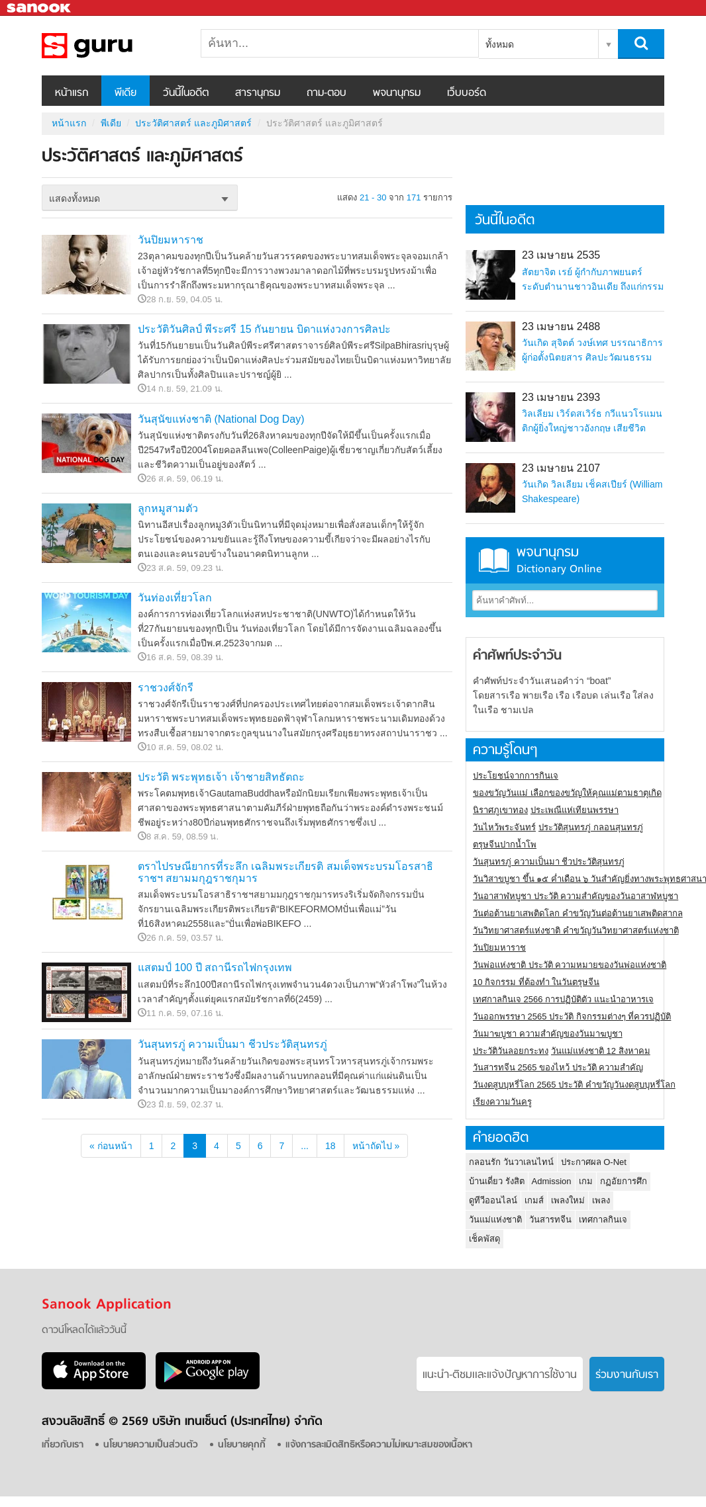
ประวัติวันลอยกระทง (510, 1051)
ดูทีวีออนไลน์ (493, 1200)
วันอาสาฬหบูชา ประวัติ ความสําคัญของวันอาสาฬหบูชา (575, 896)
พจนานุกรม (397, 93)
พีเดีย (125, 93)
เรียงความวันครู (502, 1102)
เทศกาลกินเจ (603, 1220)
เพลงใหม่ (568, 1200)
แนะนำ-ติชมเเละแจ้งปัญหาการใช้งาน (500, 1375)
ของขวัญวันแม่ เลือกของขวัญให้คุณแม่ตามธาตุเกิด (567, 793)
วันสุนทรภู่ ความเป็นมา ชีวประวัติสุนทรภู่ (232, 1044)
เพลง (601, 1200)
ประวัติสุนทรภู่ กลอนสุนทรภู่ (590, 827)
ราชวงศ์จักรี (165, 687)
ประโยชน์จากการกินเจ (515, 776)
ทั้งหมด (499, 44)
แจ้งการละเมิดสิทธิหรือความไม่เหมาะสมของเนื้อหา (378, 1445)
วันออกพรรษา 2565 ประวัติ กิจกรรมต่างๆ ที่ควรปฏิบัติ (572, 1016)
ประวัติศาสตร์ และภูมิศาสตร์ (111, 46)
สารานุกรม (257, 93)
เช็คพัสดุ (484, 1239)
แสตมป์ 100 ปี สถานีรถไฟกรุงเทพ (215, 967)
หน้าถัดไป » (376, 1146)
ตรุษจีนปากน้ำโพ (504, 844)
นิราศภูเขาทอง (500, 810)
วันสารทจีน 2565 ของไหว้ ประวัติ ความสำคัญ (558, 1067)
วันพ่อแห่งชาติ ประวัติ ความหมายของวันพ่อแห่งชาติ (569, 965)
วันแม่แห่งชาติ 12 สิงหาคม (600, 1051)
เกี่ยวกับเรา (62, 1445)
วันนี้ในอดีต (186, 93)
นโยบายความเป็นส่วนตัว (150, 1445)
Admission (552, 1181)
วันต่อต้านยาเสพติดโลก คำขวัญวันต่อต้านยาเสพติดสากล (578, 913)
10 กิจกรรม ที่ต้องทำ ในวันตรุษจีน (536, 982)
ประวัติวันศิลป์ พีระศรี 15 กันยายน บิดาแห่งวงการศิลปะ (264, 329)
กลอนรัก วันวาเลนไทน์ (511, 1162)
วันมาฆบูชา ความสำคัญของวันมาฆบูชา (548, 1034)
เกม (586, 1181)
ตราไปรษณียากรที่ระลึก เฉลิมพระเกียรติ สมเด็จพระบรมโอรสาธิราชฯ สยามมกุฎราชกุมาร (285, 872)
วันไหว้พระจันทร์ (504, 827)
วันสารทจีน (550, 1220)
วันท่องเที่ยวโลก (175, 597)
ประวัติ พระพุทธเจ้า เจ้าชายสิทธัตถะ (221, 777)
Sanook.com (40, 8)
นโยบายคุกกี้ (242, 1445)
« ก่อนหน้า (110, 1146)
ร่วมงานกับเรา (626, 1375)
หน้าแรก (71, 93)
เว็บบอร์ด (466, 93)
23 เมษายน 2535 (561, 255)
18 (330, 1146)
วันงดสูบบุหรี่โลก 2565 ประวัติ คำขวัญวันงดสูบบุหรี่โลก (574, 1085)
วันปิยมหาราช (170, 239)
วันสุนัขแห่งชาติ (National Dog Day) (221, 419)
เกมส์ (534, 1200)
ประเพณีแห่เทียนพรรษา (574, 810)
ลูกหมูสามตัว (168, 508)
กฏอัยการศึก (623, 1181)
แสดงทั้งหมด (74, 198)
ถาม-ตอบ (326, 93)
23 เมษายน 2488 (561, 326)
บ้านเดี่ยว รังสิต (497, 1181)
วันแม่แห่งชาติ (495, 1220)
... (305, 1146)
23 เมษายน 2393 (561, 397)
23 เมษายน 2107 (561, 468)
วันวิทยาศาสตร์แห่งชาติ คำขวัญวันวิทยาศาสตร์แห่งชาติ (576, 930)
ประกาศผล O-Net (594, 1162)
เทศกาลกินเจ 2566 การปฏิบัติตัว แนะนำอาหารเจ (563, 999)
